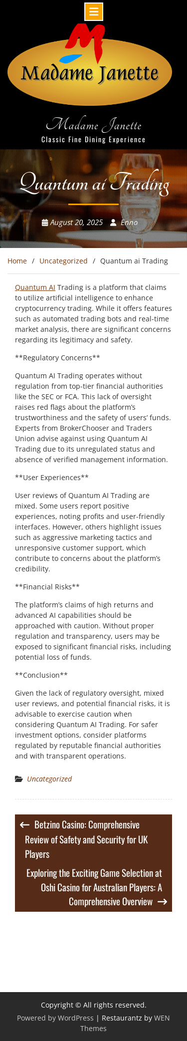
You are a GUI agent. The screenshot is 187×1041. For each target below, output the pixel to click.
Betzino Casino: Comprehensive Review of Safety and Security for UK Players (86, 838)
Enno (129, 222)
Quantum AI (35, 287)
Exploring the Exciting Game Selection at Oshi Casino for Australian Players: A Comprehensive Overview (94, 886)
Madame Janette (93, 124)
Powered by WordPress (55, 1018)
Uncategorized (49, 778)
